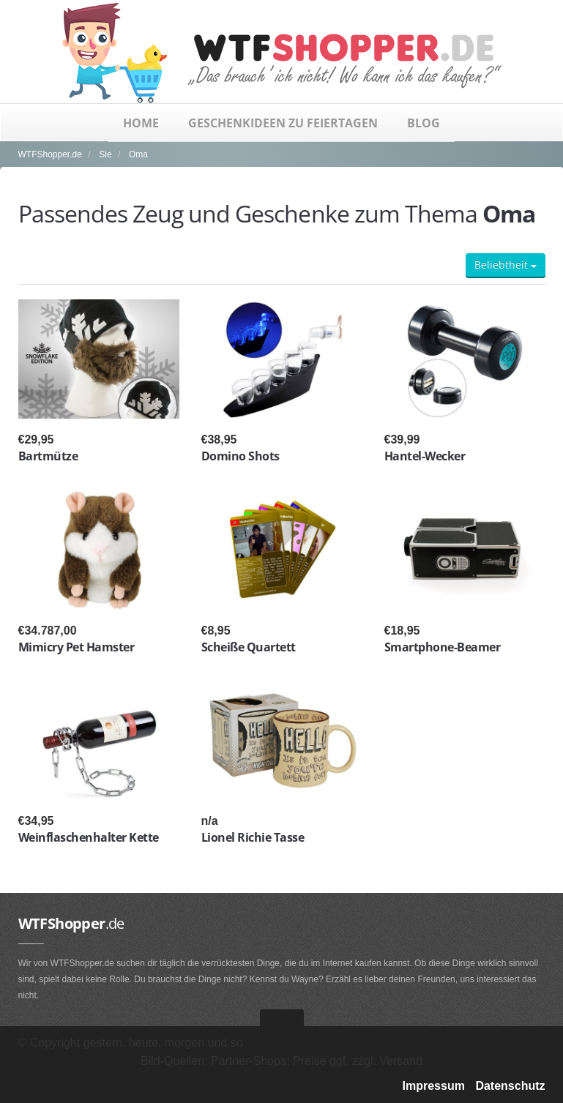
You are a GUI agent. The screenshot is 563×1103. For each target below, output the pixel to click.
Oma (138, 154)
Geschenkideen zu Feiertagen (283, 123)
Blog (423, 123)
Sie (105, 154)
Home (141, 123)
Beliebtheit (505, 265)
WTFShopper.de (50, 154)
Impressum (434, 1086)
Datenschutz (510, 1086)
